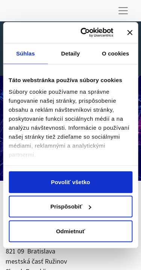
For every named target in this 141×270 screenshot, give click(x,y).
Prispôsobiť (70, 206)
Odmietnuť (70, 231)
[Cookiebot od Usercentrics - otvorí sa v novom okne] (84, 33)
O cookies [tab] (115, 53)
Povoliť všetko (70, 181)
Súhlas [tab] (25, 53)
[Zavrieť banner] (129, 32)
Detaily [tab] (70, 53)
